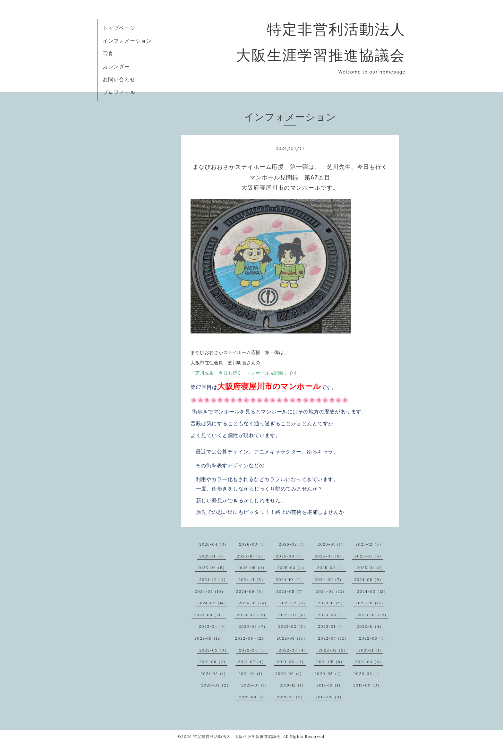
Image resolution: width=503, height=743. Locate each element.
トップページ (119, 28)
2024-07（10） (210, 591)
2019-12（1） (293, 685)
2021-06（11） (291, 661)
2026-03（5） (253, 544)
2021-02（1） (214, 673)
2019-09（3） (367, 685)
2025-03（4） (291, 567)
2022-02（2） (333, 650)
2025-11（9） (212, 556)
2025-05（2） (252, 567)
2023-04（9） (213, 626)
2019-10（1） (329, 685)
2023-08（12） (252, 614)
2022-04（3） (253, 650)
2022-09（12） (250, 638)
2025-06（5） (212, 567)
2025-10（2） (251, 556)
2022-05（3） (213, 650)
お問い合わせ (119, 79)
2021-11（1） (370, 650)
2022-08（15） (292, 638)
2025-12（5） (369, 544)
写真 (108, 53)
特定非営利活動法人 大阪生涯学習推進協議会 (237, 736)
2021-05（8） (330, 661)
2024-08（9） (368, 579)
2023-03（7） (253, 626)
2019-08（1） (252, 697)
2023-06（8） (332, 614)
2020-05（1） (328, 673)
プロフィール (119, 92)
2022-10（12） (209, 638)
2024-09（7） (329, 579)
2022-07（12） (333, 638)
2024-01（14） (254, 602)
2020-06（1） (289, 673)
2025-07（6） (368, 556)
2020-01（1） (255, 685)
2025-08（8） (329, 556)
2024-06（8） (250, 591)
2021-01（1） (251, 673)
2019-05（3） (329, 697)
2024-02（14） (212, 602)
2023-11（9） (331, 602)
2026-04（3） (213, 544)
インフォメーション (127, 41)
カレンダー (116, 66)
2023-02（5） (292, 626)
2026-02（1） (293, 544)
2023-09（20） (210, 614)
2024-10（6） (290, 579)
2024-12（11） (213, 579)
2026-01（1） (331, 544)
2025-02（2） (331, 567)
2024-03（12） (372, 591)
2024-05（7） (290, 591)
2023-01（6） (332, 626)
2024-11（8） (251, 579)
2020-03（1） (368, 673)
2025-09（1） (290, 556)
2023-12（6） (293, 602)
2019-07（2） (291, 697)
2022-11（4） (370, 626)
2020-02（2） (216, 685)
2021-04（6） (369, 661)
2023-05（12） (373, 614)
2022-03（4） (293, 650)
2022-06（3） (373, 638)
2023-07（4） (292, 614)
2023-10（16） (370, 602)
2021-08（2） (213, 661)
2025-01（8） (371, 567)
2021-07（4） (252, 661)
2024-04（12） (331, 591)
